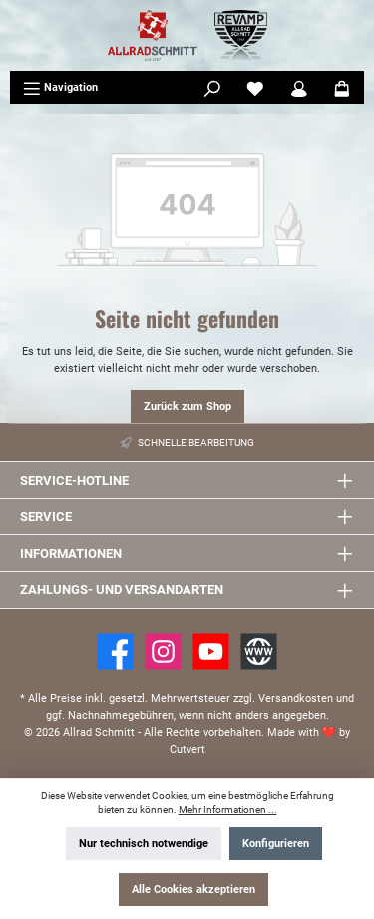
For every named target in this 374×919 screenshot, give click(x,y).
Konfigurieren (275, 843)
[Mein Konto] (299, 88)
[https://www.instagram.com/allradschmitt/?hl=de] (163, 651)
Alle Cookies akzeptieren (193, 889)
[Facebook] (115, 651)
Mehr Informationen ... (228, 809)
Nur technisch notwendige (143, 843)
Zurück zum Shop (187, 406)
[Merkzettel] (255, 88)
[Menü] (60, 88)
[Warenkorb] (342, 88)
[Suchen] (212, 88)
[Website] (258, 651)
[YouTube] (210, 651)
